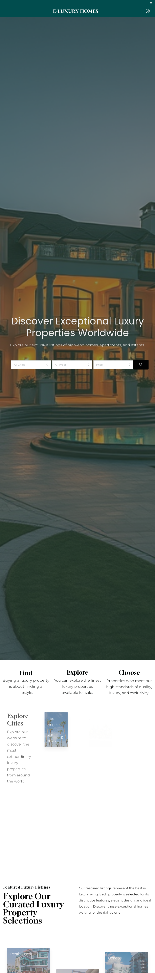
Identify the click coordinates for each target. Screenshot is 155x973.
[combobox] (31, 359)
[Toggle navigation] (151, 2)
